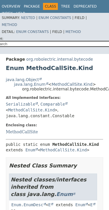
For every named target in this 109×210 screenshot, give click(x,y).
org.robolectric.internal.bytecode (59, 59)
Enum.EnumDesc (27, 204)
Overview (11, 6)
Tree (65, 6)
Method (9, 25)
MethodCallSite (22, 132)
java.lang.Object (22, 79)
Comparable (52, 104)
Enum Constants (54, 18)
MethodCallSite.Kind (71, 84)
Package (32, 6)
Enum (30, 150)
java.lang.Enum (30, 84)
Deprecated (85, 6)
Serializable (20, 104)
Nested (28, 18)
